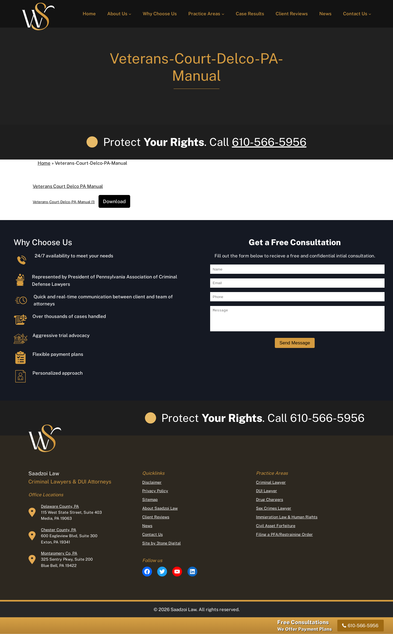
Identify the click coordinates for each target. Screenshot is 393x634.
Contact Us (152, 534)
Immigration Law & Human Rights (286, 517)
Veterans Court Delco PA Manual (68, 186)
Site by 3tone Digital (161, 543)
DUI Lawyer (266, 490)
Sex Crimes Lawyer (273, 508)
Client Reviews (155, 517)
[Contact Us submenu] (369, 13)
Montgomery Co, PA (59, 553)
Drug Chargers (269, 499)
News (147, 525)
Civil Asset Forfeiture (275, 525)
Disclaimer (152, 482)
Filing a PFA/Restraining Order (284, 534)
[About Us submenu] (130, 13)
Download (114, 201)
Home (44, 163)
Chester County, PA (58, 529)
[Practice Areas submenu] (223, 13)
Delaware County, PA (60, 506)
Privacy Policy (155, 490)
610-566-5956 (269, 142)
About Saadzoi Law (160, 508)
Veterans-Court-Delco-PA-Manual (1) (64, 202)
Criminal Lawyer (271, 482)
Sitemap (150, 499)
